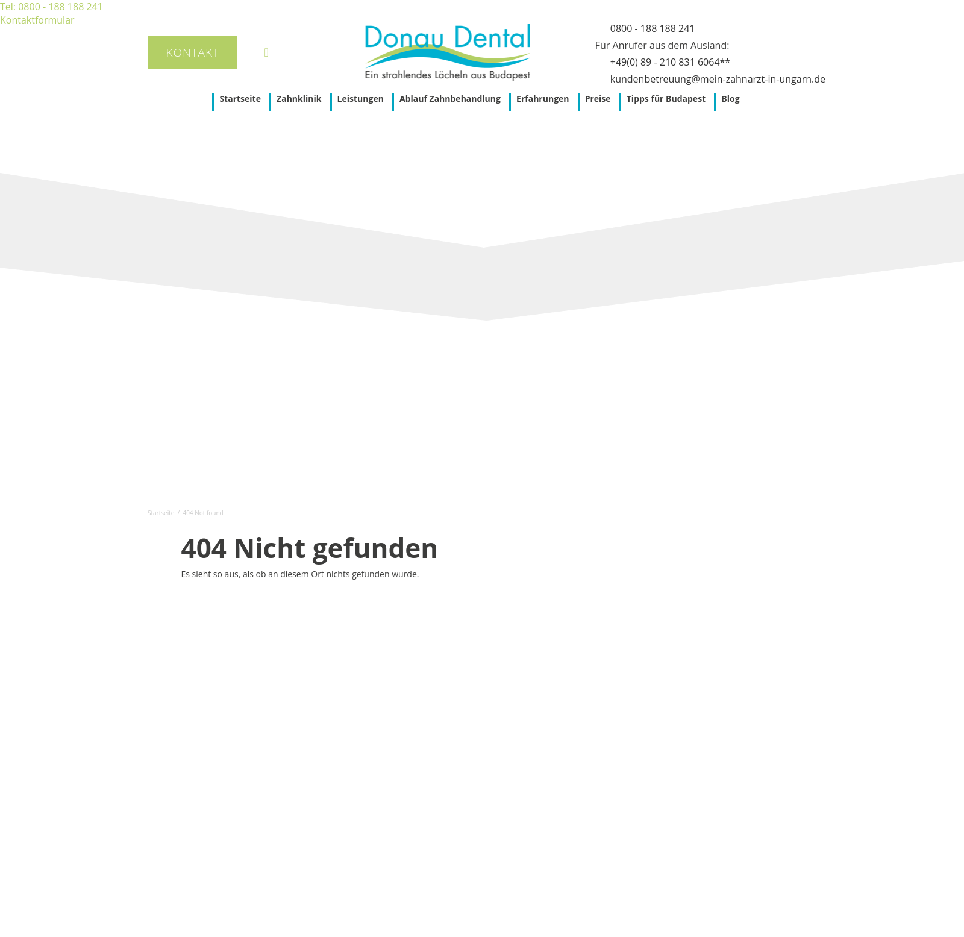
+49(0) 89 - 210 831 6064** (670, 62)
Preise (598, 98)
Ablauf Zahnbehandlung (450, 98)
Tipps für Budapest (666, 98)
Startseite (240, 98)
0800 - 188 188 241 (652, 28)
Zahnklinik (299, 98)
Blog (730, 98)
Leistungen (360, 98)
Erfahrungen (542, 98)
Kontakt (192, 52)
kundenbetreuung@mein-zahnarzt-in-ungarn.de (717, 79)
